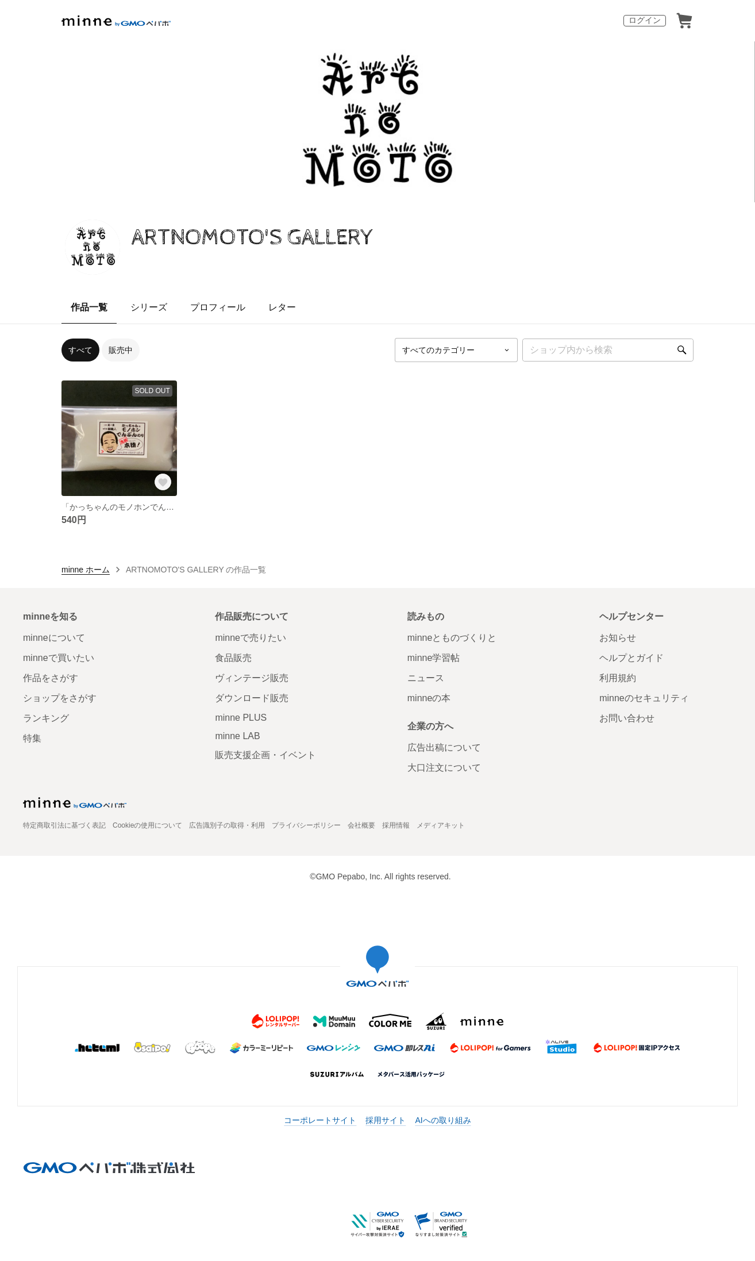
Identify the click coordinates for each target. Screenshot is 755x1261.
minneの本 (429, 698)
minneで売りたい (250, 638)
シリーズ (148, 307)
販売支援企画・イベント (265, 755)
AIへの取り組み (443, 1120)
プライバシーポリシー (306, 825)
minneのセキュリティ (644, 698)
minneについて (54, 638)
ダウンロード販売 (251, 698)
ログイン (645, 20)
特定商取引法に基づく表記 (64, 825)
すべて (80, 350)
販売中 (121, 350)
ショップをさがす (60, 698)
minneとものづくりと (452, 638)
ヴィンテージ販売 (251, 678)
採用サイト (385, 1120)
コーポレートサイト (320, 1120)
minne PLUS (241, 717)
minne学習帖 (433, 658)
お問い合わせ (626, 718)
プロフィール (217, 307)
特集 (32, 738)
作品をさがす (50, 678)
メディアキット (441, 825)
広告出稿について (444, 747)
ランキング (46, 718)
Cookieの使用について (147, 825)
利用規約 (617, 678)
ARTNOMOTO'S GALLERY (253, 237)
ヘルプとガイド (631, 658)
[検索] (682, 350)
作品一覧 (89, 307)
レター (282, 307)
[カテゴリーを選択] (456, 350)
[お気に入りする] (163, 482)
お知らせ (617, 638)
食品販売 (233, 658)
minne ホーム (85, 569)
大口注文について (444, 767)
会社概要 (361, 825)
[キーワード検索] (608, 350)
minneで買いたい (58, 658)
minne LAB (237, 736)
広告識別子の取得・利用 (227, 825)
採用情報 (396, 825)
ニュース (425, 678)
